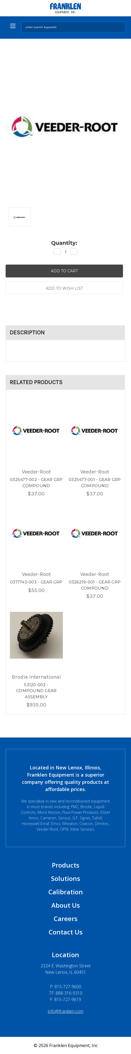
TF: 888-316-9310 (65, 993)
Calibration (65, 891)
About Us (65, 905)
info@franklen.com (65, 1011)
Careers (66, 918)
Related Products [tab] (36, 382)
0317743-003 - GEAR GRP (36, 582)
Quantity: (64, 243)
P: (65, 987)
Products (65, 865)
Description (27, 332)
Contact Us (66, 931)
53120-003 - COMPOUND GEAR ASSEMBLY (36, 690)
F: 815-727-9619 (65, 999)
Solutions (65, 878)
